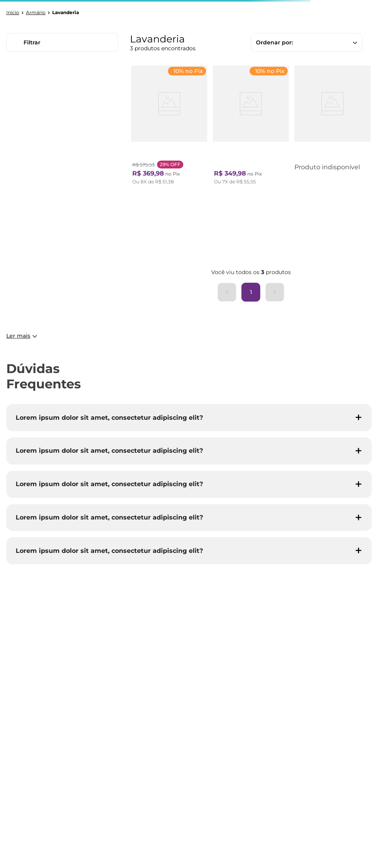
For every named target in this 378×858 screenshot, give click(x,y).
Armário (36, 12)
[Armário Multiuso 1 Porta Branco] (251, 127)
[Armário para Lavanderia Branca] (169, 127)
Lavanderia (65, 12)
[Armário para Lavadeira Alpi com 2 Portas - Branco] (332, 127)
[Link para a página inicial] (12, 12)
